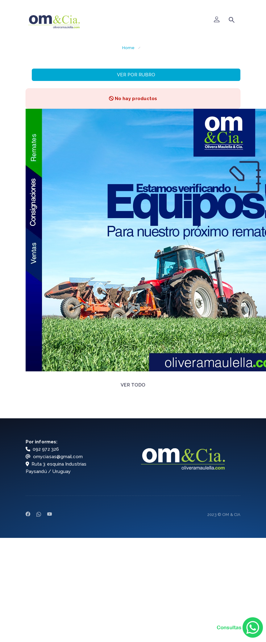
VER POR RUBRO (136, 75)
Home (128, 47)
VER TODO (133, 385)
